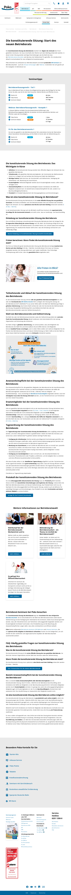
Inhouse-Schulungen (30, 65)
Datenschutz (42, 893)
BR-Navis (11, 801)
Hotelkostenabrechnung (17, 778)
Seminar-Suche (10, 817)
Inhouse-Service (51, 18)
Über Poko (64, 12)
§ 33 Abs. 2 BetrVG (11, 421)
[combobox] (37, 3)
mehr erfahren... (15, 554)
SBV (39, 8)
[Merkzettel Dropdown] (58, 3)
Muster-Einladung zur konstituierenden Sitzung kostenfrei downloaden (30, 234)
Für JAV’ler (23, 838)
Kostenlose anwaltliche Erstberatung (22, 789)
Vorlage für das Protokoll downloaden (19, 495)
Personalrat (47, 8)
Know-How (46, 22)
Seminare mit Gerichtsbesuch (19, 783)
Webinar (42, 65)
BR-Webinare (39, 629)
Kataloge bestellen (10, 821)
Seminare (7, 18)
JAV (33, 8)
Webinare (18, 18)
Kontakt (66, 22)
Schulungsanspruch (32, 22)
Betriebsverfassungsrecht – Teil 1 (22, 87)
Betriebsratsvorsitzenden (15, 57)
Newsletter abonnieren (57, 825)
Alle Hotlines (55, 821)
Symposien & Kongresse (34, 18)
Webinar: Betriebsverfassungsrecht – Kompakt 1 (28, 108)
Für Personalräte (25, 842)
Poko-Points (12, 766)
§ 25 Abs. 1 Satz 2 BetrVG (40, 410)
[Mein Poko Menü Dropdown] (63, 3)
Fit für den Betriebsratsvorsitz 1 (21, 129)
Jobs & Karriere (55, 828)
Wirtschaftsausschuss (60, 8)
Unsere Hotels (40, 821)
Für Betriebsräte (25, 836)
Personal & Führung (40, 12)
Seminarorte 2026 (25, 825)
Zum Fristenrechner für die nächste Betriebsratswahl (24, 668)
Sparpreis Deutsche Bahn (17, 795)
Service (56, 22)
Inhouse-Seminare (51, 629)
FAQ (53, 830)
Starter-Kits (12, 754)
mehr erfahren (46, 554)
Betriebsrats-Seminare (28, 629)
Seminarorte (54, 12)
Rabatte (11, 772)
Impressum (33, 893)
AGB (27, 893)
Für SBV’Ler (24, 840)
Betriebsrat (25, 8)
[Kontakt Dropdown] (54, 3)
